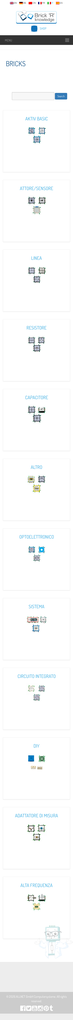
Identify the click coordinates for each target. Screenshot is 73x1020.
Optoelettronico (36, 537)
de (22, 3)
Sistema (36, 606)
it (50, 3)
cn (32, 3)
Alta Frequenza (36, 885)
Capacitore (36, 397)
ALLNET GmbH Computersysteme (35, 997)
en (13, 3)
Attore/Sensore (36, 188)
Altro (36, 467)
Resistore (36, 328)
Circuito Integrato (37, 676)
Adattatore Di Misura (36, 815)
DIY (36, 746)
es (59, 3)
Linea (36, 258)
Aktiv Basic (36, 119)
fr (41, 3)
